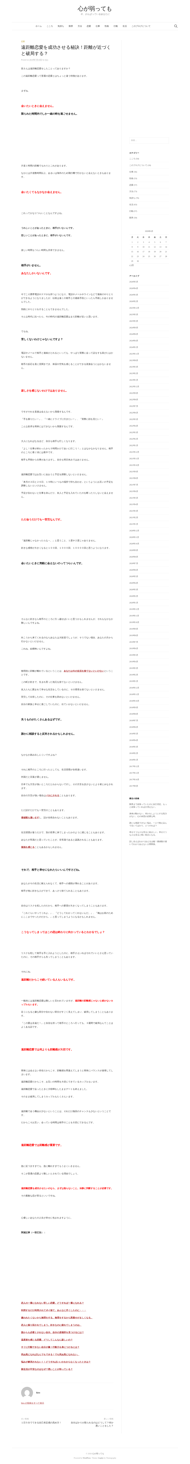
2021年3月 (133, 511)
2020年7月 (133, 563)
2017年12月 (134, 766)
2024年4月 (133, 341)
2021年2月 (133, 517)
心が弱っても (95, 9)
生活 (125, 26)
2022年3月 (133, 432)
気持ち (61, 26)
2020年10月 (134, 544)
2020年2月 (133, 596)
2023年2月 (133, 373)
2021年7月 (133, 485)
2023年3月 (133, 367)
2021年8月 (133, 478)
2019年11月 (134, 616)
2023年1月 (133, 380)
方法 (80, 26)
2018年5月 (133, 734)
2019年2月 (133, 675)
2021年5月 (133, 498)
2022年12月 (134, 386)
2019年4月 (133, 662)
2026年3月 (133, 295)
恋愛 (89, 26)
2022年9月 (133, 393)
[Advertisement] (41, 142)
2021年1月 (133, 524)
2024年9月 (133, 328)
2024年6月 (133, 334)
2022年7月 (133, 406)
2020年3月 (133, 589)
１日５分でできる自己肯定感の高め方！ (41, 1422)
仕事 (98, 26)
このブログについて (141, 26)
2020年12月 (134, 531)
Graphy (100, 1458)
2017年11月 (134, 773)
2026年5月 (133, 282)
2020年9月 (133, 550)
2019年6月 (133, 648)
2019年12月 (134, 609)
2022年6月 (133, 413)
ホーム (38, 26)
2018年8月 (133, 714)
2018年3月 (133, 747)
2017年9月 (133, 786)
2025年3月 (133, 321)
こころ (50, 26)
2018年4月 (133, 740)
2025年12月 (134, 308)
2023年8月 (133, 360)
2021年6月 (133, 491)
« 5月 (131, 265)
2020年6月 (133, 570)
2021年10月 (134, 465)
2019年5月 (133, 655)
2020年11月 (134, 537)
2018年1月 (133, 760)
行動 (116, 26)
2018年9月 (133, 707)
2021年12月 (134, 452)
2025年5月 (133, 314)
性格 (107, 26)
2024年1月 (133, 347)
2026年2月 (133, 301)
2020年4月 (133, 583)
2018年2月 (133, 753)
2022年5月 (133, 419)
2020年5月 (133, 576)
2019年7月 (133, 642)
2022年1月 (133, 445)
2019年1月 (133, 681)
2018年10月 (134, 701)
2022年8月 (133, 400)
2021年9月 (133, 472)
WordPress (87, 1458)
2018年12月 (134, 688)
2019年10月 (134, 622)
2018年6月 (133, 727)
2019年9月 (133, 629)
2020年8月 (133, 557)
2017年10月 (134, 779)
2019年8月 (133, 635)
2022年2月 (133, 439)
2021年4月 (133, 504)
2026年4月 (133, 288)
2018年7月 (133, 720)
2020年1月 (133, 603)
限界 (71, 26)
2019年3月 (133, 668)
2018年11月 (134, 694)
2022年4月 (133, 426)
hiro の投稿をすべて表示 (32, 1403)
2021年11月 (134, 459)
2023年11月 (134, 354)
